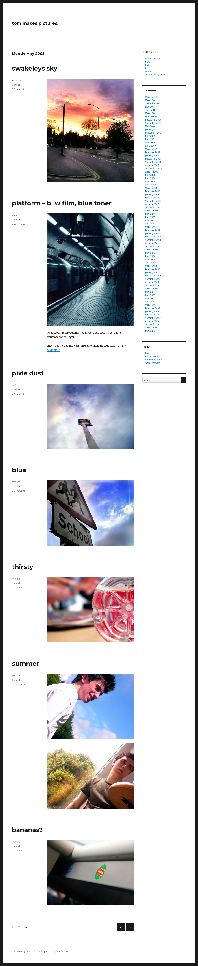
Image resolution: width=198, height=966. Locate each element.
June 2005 (150, 295)
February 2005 (152, 308)
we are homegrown (155, 74)
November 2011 (152, 103)
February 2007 (152, 230)
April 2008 (150, 184)
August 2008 (151, 171)
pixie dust (28, 373)
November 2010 (153, 123)
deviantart (53, 349)
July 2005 (150, 292)
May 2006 (150, 259)
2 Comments (18, 587)
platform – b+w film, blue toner (62, 203)
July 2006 (150, 253)
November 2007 (153, 201)
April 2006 (150, 262)
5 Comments (18, 224)
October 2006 (152, 243)
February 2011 (152, 116)
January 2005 (152, 311)
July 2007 (150, 214)
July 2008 (150, 175)
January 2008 (152, 194)
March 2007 (151, 227)
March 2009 (151, 149)
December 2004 (153, 314)
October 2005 (152, 282)
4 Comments (18, 394)
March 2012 (151, 100)
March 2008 (151, 188)
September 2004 (153, 324)
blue (19, 470)
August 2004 (151, 327)
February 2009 (152, 152)
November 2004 (153, 318)
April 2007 (150, 223)
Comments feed (153, 359)
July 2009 (150, 136)
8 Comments (18, 490)
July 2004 (150, 331)
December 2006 (153, 236)
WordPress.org (152, 363)
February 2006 (152, 269)
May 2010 (150, 126)
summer (25, 663)
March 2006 (151, 266)
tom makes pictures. (35, 23)
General (16, 85)
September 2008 (153, 168)
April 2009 (150, 145)
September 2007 (153, 207)
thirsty (22, 567)
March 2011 (150, 113)
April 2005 (150, 301)
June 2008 (150, 178)
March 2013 (151, 97)
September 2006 (153, 246)
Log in (148, 353)
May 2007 (150, 220)
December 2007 (153, 197)
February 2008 (152, 191)
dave (147, 61)
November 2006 (153, 240)
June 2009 (150, 139)
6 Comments (18, 89)
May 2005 (150, 298)
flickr (147, 65)
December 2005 (153, 275)
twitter (148, 71)
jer (146, 68)
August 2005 (151, 288)
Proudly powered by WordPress (52, 951)
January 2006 (152, 272)
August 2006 (151, 249)
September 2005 (153, 285)
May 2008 (150, 181)
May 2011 (149, 107)
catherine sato (152, 58)
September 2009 (153, 133)
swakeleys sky (34, 68)
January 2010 (151, 129)
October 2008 (152, 165)
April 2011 (150, 110)
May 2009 (150, 142)
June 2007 (150, 217)
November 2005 (153, 279)
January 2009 (152, 155)
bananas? (27, 830)
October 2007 (152, 204)
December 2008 (153, 158)
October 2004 (152, 321)
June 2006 (150, 256)
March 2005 (151, 305)
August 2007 (151, 210)
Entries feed (151, 356)
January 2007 (152, 233)
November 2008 (153, 162)
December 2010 (153, 120)
